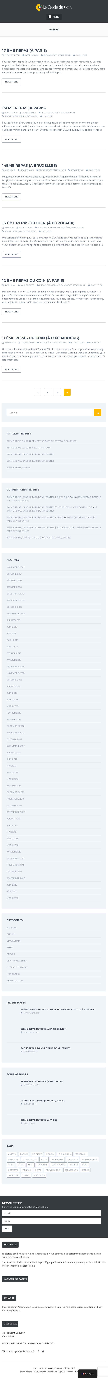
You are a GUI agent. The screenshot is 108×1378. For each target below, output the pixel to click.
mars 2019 (12, 646)
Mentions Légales (56, 1372)
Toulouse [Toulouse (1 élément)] (13, 1175)
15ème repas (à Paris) (24, 108)
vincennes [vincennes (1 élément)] (39, 1175)
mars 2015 (12, 898)
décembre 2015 (15, 858)
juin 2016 (12, 825)
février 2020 (14, 580)
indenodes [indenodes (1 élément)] (57, 1159)
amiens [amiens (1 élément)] (12, 1154)
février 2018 (14, 712)
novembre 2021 (15, 567)
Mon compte (40, 1372)
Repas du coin (64, 55)
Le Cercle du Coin (17, 967)
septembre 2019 (16, 613)
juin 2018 (12, 692)
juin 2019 (12, 626)
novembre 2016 (15, 798)
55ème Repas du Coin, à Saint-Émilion (29, 447)
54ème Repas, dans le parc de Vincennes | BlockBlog (38, 497)
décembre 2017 (15, 726)
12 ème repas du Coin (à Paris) (33, 280)
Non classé (13, 973)
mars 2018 (13, 706)
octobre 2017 (14, 739)
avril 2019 (12, 640)
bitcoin (8, 116)
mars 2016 (12, 845)
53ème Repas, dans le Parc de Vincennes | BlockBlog (38, 527)
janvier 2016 (14, 851)
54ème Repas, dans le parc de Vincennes (31, 454)
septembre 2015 (16, 878)
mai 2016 (11, 831)
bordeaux (17, 231)
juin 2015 (12, 884)
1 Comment (48, 116)
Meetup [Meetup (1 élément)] (74, 1164)
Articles (12, 927)
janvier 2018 (14, 719)
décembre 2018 (15, 666)
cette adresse (78, 1307)
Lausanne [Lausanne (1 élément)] (73, 1159)
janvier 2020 (14, 587)
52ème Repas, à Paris (18, 467)
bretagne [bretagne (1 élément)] (13, 1159)
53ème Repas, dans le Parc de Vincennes (31, 460)
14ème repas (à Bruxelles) (29, 165)
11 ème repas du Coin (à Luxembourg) (40, 338)
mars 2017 (12, 779)
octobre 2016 (14, 805)
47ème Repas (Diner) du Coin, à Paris (43, 1100)
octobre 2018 (14, 679)
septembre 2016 (16, 812)
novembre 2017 (15, 732)
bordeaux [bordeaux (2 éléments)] (81, 1154)
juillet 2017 (13, 752)
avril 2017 (12, 772)
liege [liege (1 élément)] (21, 1164)
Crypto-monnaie (16, 960)
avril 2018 (12, 699)
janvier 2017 (14, 785)
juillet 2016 (13, 818)
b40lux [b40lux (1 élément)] (24, 1154)
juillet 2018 (13, 686)
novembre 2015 (15, 865)
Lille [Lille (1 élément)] (30, 1164)
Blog (77, 1372)
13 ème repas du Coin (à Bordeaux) (38, 223)
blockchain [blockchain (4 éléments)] (65, 1154)
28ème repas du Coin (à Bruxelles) (42, 1081)
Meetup (26, 231)
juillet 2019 (13, 620)
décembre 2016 (15, 792)
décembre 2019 (15, 593)
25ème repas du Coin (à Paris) (39, 1120)
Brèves (53, 55)
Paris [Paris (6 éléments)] (85, 1164)
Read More (11, 82)
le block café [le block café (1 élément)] (89, 1159)
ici (95, 1262)
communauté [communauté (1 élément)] (30, 1159)
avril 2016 (12, 838)
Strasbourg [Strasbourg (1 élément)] (71, 1170)
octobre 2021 (14, 573)
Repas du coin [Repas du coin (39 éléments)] (53, 1170)
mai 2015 (11, 891)
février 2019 (14, 653)
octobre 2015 (14, 871)
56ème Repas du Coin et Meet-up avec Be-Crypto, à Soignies (41, 441)
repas (33, 231)
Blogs (47, 55)
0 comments (81, 55)
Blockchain (50, 228)
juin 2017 (12, 759)
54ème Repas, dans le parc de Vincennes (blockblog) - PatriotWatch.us (48, 507)
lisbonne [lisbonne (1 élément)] (42, 1164)
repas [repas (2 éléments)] (38, 1170)
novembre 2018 (16, 673)
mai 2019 (11, 633)
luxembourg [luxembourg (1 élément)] (58, 1164)
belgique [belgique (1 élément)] (37, 1154)
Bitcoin (44, 113)
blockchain (18, 116)
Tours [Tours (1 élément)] (26, 1175)
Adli (73, 1368)
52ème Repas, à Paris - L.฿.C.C (23, 537)
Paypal (17, 1310)
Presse (70, 1372)
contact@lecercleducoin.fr (18, 1351)
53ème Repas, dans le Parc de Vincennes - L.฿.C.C (35, 517)
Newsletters (26, 1372)
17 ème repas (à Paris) (24, 50)
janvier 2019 (14, 659)
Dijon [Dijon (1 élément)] (44, 1159)
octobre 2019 (14, 606)
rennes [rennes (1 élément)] (27, 1170)
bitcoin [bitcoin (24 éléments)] (50, 1154)
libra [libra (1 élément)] (11, 1164)
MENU (54, 16)
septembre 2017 (16, 745)
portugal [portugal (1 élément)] (13, 1170)
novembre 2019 (15, 600)
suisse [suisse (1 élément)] (85, 1170)
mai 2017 (11, 765)
